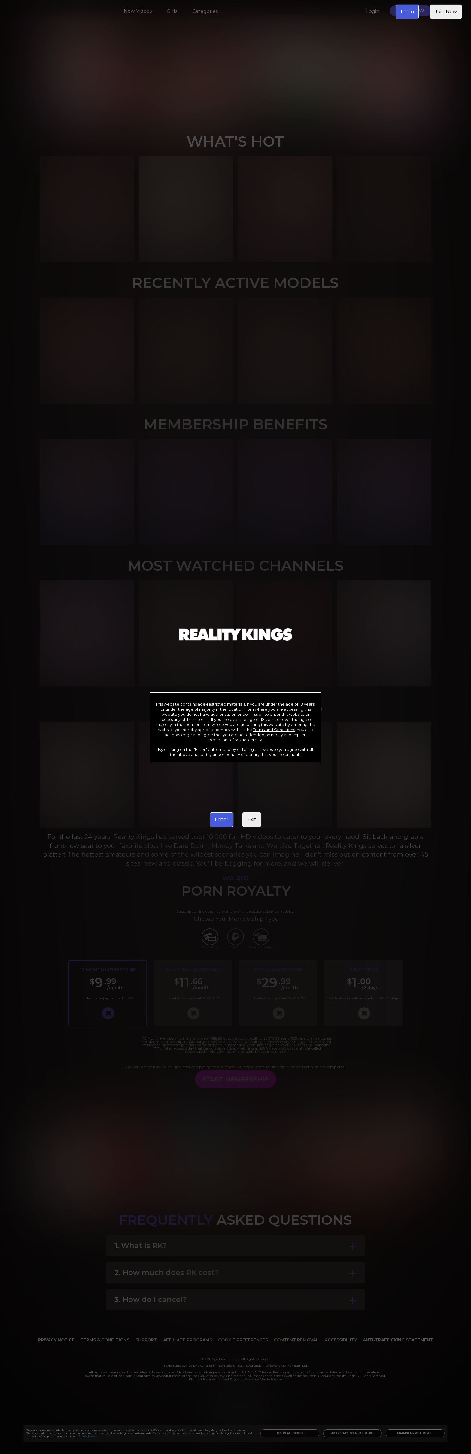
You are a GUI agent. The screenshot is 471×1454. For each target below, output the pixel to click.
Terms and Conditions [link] (274, 729)
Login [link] (407, 11)
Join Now (446, 11)
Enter (222, 819)
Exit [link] (251, 819)
